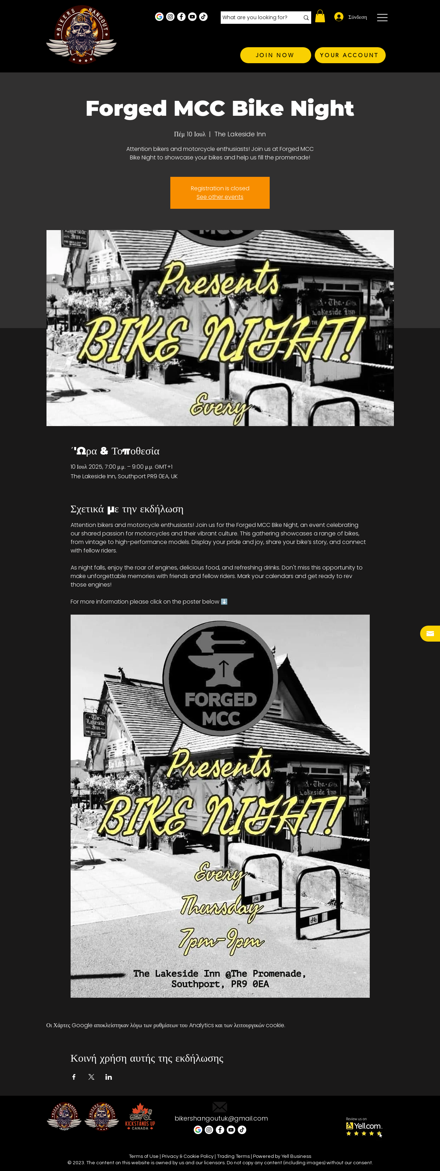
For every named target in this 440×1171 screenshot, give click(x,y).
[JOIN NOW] (275, 55)
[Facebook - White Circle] (181, 16)
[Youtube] (192, 16)
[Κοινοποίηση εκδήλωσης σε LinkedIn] (108, 1077)
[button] (320, 16)
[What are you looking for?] (255, 17)
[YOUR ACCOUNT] (350, 55)
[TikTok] (203, 16)
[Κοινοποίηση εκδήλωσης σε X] (91, 1077)
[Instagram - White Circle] (170, 16)
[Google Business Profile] (159, 16)
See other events (220, 197)
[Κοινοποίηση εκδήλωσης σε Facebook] (74, 1077)
